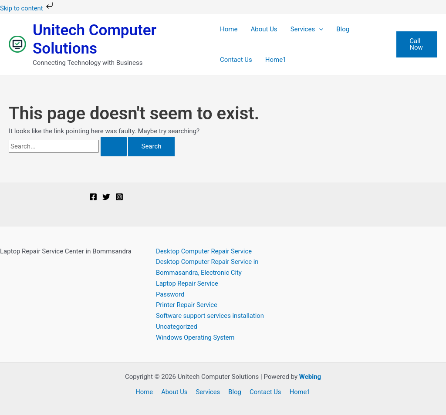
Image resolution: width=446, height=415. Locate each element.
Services (307, 29)
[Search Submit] (114, 146)
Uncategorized (177, 327)
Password (170, 294)
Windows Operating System (196, 337)
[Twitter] (106, 197)
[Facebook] (93, 197)
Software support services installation (211, 316)
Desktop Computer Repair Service (204, 251)
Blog (342, 29)
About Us (263, 29)
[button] (319, 29)
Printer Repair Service (187, 305)
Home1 (276, 60)
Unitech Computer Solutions (94, 39)
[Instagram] (119, 197)
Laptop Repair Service (187, 283)
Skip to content (28, 8)
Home (228, 29)
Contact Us (236, 60)
